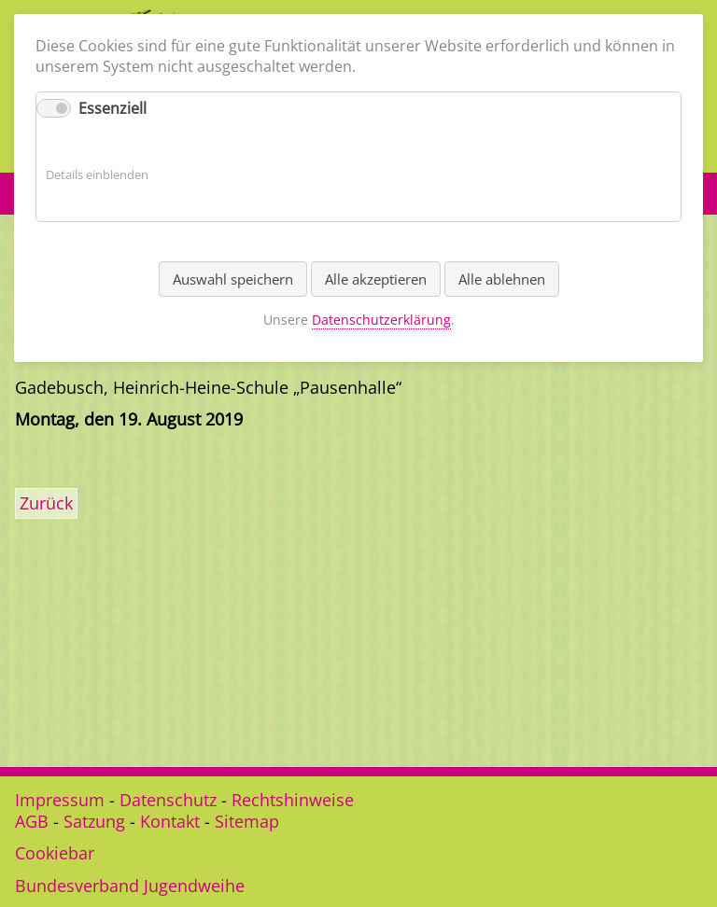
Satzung (94, 821)
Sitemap (247, 821)
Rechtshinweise (293, 799)
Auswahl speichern (233, 279)
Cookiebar (54, 853)
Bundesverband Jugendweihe (130, 885)
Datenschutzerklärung (381, 319)
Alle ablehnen (501, 279)
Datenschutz (168, 799)
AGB (32, 821)
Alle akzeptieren (376, 279)
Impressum (60, 799)
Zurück (46, 503)
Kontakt (170, 821)
